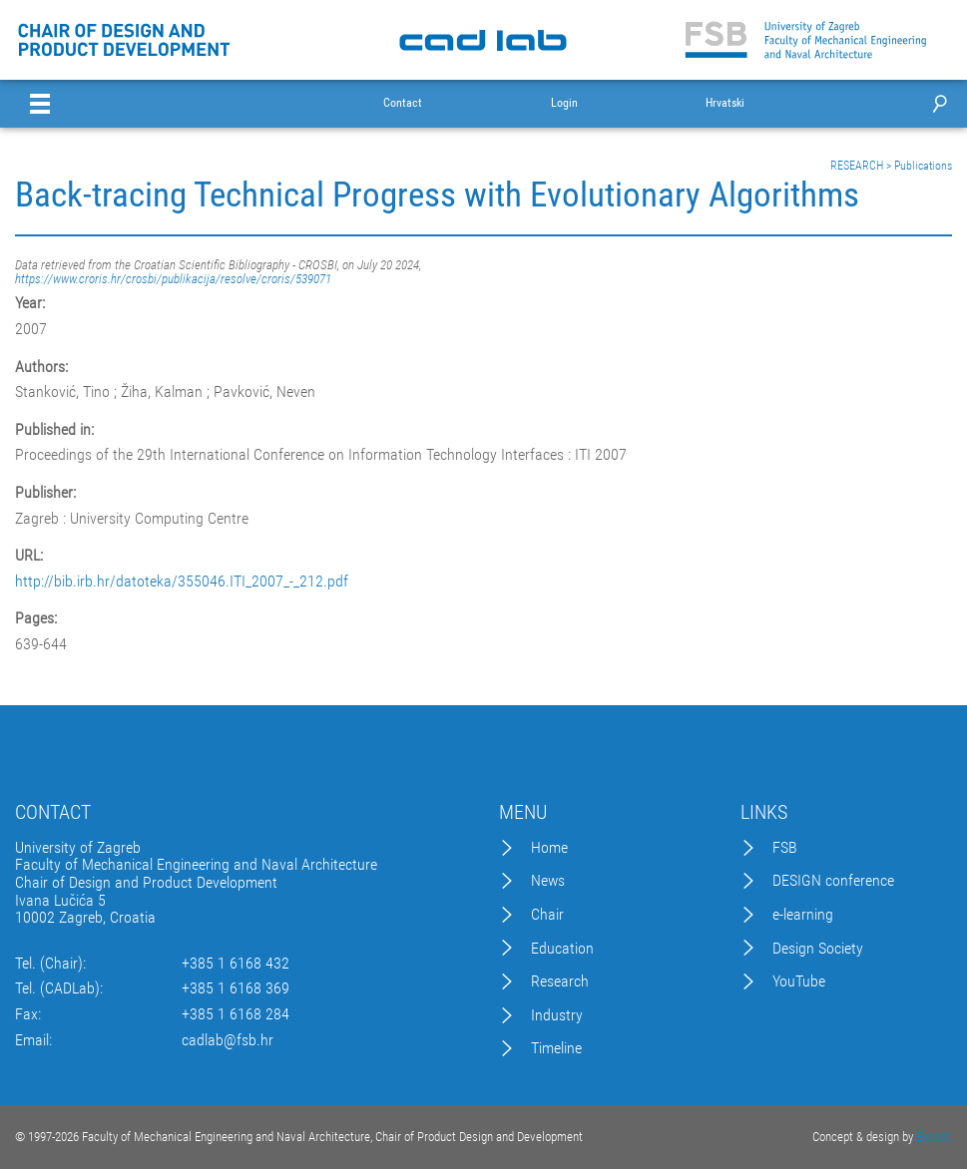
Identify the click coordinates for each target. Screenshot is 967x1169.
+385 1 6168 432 (235, 964)
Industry (557, 1015)
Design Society (817, 949)
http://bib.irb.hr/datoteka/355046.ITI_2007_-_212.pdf (181, 581)
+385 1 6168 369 (235, 988)
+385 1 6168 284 (235, 1014)
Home (549, 848)
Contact (402, 103)
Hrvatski (725, 103)
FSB (784, 848)
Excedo (934, 1136)
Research (560, 981)
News (548, 881)
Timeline (556, 1048)
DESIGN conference (833, 881)
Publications (923, 166)
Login (564, 103)
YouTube (798, 981)
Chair (547, 915)
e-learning (802, 915)
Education (562, 949)
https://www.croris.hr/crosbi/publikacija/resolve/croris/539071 (173, 278)
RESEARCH (856, 166)
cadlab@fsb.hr (227, 1040)
